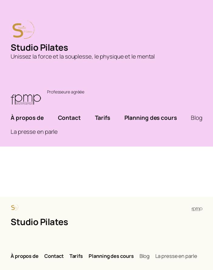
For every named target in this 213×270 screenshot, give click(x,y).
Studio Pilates (39, 47)
